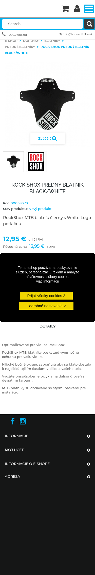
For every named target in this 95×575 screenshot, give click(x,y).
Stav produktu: (15, 209)
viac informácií (47, 281)
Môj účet (14, 450)
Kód (6, 203)
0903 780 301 (18, 35)
